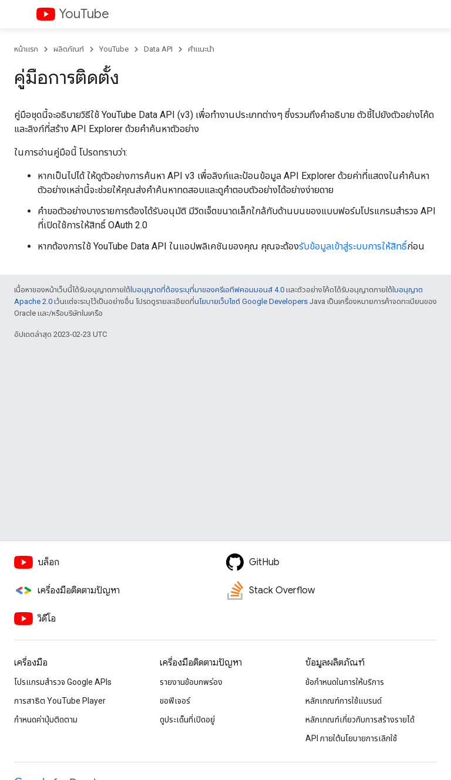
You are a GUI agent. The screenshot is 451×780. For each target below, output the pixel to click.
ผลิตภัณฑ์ (68, 49)
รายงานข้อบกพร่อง (191, 682)
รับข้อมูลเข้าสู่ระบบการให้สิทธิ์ (353, 246)
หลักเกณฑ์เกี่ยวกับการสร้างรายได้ (360, 719)
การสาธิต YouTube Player (60, 700)
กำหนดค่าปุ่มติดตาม (46, 719)
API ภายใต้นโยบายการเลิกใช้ (351, 738)
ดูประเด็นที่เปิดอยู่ (187, 719)
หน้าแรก (26, 49)
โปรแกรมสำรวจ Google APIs (63, 682)
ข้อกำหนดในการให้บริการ (344, 682)
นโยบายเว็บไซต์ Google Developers (251, 301)
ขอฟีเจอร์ (175, 700)
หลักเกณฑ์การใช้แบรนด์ (343, 700)
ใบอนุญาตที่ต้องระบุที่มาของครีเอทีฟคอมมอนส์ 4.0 (207, 289)
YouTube (84, 14)
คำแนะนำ (201, 49)
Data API (158, 49)
